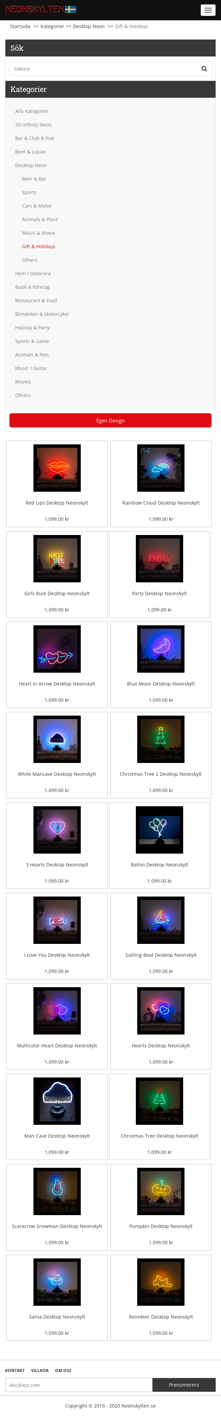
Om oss (63, 1370)
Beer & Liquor (30, 151)
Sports (29, 192)
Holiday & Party (32, 327)
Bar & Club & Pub (34, 138)
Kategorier (52, 26)
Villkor (40, 1370)
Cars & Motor (37, 206)
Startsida (20, 26)
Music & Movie (38, 233)
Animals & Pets (32, 354)
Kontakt (15, 1370)
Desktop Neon (89, 26)
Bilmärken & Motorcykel (42, 314)
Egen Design (110, 420)
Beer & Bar (34, 179)
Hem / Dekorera (33, 273)
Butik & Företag (32, 287)
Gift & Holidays (38, 246)
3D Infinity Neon (33, 124)
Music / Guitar (31, 368)
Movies (23, 381)
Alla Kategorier (32, 111)
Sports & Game (32, 341)
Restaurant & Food (36, 300)
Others (30, 260)
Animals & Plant (40, 219)
